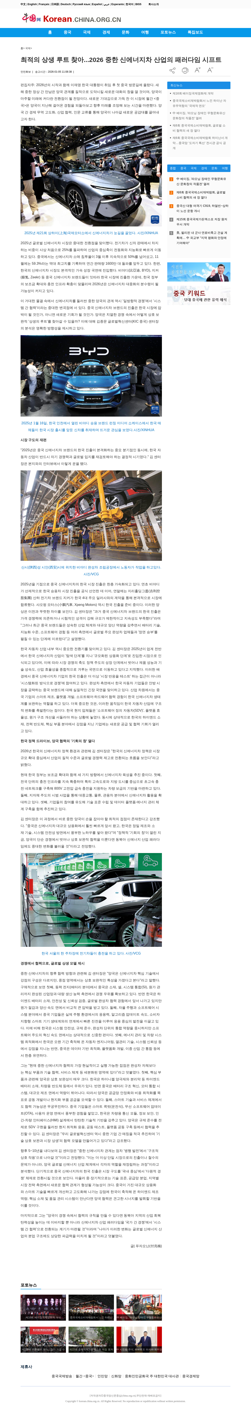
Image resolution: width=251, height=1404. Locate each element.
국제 (27, 48)
